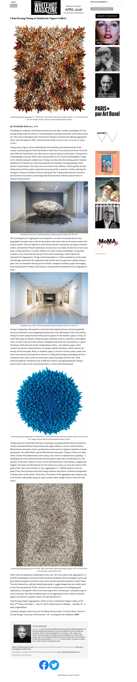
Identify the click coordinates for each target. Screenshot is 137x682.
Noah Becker (36, 629)
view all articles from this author (21, 655)
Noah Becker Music (50, 652)
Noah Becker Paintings (36, 652)
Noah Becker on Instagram (20, 652)
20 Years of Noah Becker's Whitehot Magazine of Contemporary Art (54, 647)
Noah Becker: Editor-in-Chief (68, 675)
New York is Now (56, 639)
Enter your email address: (99, 2)
